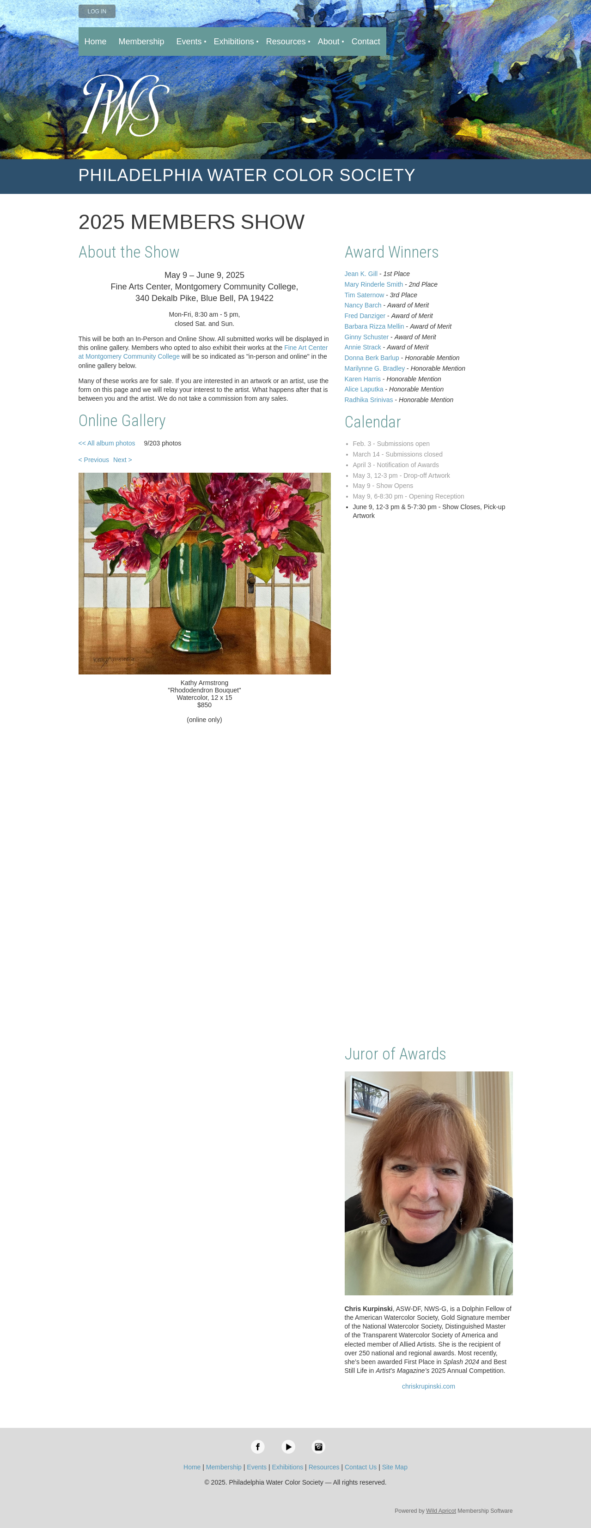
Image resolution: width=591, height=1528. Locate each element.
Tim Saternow (364, 295)
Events (257, 1467)
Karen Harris (363, 379)
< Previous (94, 459)
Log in (97, 11)
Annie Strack (363, 347)
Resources (324, 1467)
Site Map (395, 1467)
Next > (122, 459)
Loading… (429, 783)
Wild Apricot (441, 1511)
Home (192, 1467)
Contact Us (361, 1467)
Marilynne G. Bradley (375, 368)
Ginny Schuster (367, 337)
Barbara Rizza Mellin (374, 326)
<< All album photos (107, 443)
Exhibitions (288, 1467)
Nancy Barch (363, 305)
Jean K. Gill (361, 273)
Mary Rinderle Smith (374, 284)
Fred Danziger (365, 315)
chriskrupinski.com (428, 1386)
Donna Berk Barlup (372, 357)
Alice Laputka (364, 389)
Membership (224, 1467)
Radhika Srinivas (369, 399)
